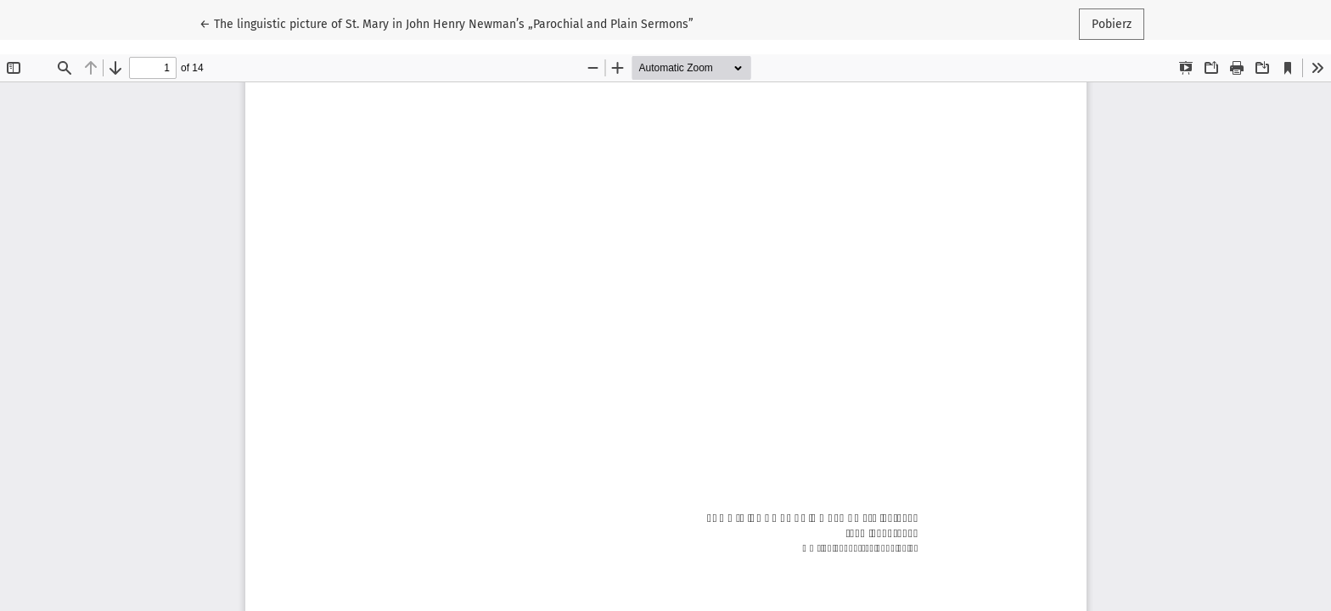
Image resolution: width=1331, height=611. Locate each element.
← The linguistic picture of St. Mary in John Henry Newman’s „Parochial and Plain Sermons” (446, 22)
